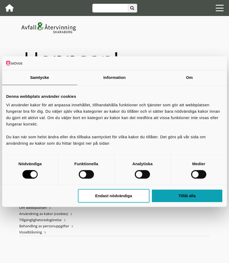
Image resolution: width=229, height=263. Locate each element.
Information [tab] (114, 77)
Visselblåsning (30, 232)
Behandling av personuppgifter (44, 226)
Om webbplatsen (33, 207)
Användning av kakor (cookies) (43, 213)
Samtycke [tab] (39, 77)
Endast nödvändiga (113, 195)
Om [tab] (189, 77)
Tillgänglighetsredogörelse (40, 219)
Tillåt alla (187, 195)
